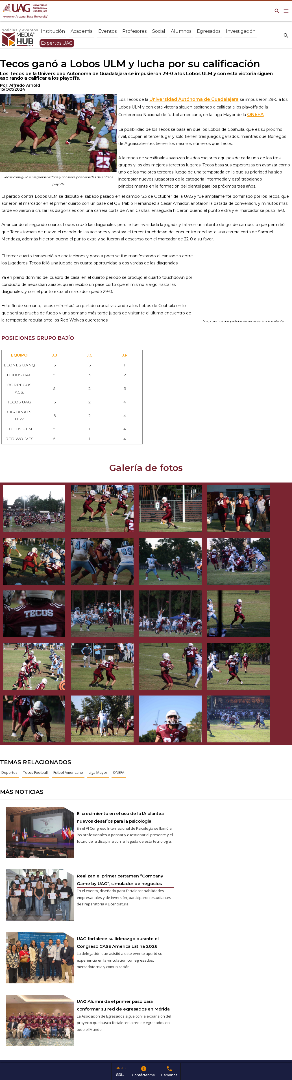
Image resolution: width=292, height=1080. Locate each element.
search (286, 35)
